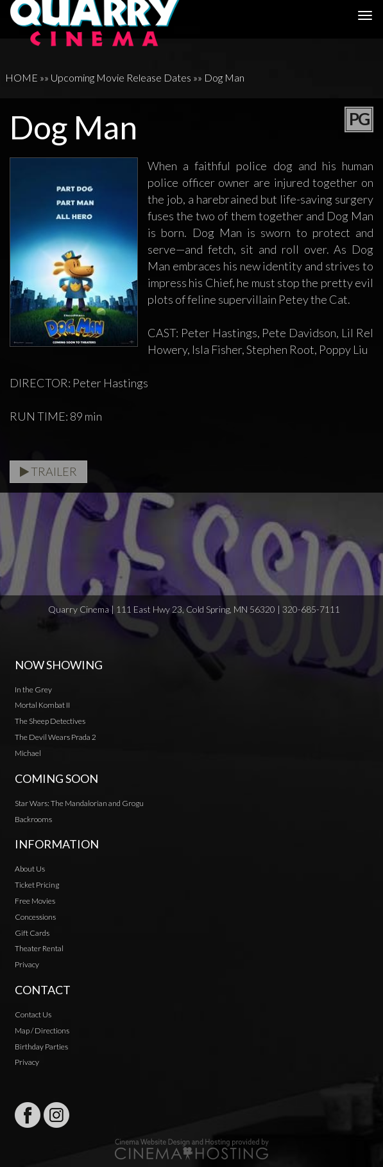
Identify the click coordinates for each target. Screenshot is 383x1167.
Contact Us (33, 1014)
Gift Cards (32, 933)
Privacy (27, 964)
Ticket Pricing (37, 885)
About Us (30, 868)
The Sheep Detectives (50, 721)
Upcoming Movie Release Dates (121, 77)
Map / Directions (42, 1030)
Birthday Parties (41, 1046)
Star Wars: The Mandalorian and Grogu (79, 803)
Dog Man (224, 77)
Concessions (35, 917)
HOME (21, 77)
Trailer (48, 471)
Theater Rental (39, 948)
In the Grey (33, 689)
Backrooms (33, 819)
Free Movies (35, 901)
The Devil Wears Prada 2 (55, 737)
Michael (28, 753)
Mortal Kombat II (42, 705)
